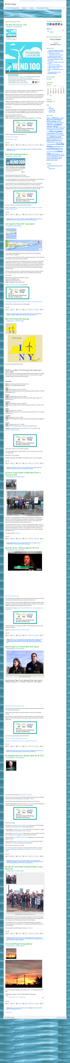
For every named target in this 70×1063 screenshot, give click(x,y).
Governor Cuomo (35, 218)
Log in (50, 107)
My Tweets (49, 79)
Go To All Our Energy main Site (12, 8)
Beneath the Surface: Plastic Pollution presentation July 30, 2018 (55, 57)
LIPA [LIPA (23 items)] (51, 131)
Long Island (14, 640)
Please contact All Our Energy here (13, 284)
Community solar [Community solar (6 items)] (61, 127)
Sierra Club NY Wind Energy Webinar (18, 944)
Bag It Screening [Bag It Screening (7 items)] (60, 118)
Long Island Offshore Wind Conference (25, 640)
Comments (52, 110)
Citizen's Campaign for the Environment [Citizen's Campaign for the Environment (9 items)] (55, 122)
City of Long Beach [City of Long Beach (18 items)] (54, 125)
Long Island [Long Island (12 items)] (50, 133)
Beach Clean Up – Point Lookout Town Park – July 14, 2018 (55, 67)
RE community (21, 218)
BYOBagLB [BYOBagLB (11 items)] (58, 119)
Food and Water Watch (28, 938)
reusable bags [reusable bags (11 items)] (53, 148)
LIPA (41, 1007)
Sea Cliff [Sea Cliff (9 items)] (54, 151)
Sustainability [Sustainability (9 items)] (54, 157)
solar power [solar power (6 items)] (61, 154)
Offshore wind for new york (20, 641)
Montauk (24, 314)
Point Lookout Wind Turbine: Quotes (46, 0)
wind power (34, 219)
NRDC (12, 641)
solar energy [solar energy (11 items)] (54, 154)
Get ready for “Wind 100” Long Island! (20, 224)
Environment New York (38, 750)
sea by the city (52, 168)
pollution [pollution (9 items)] (52, 144)
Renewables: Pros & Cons (34, 0)
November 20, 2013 (14, 757)
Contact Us (24, 8)
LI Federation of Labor (17, 833)
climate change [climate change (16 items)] (52, 127)
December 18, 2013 (14, 476)
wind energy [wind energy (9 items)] (55, 158)
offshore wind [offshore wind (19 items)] (55, 137)
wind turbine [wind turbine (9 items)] (53, 160)
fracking (35, 938)
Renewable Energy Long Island (32, 641)
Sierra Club (8, 150)
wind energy (27, 543)
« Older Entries (8, 1012)
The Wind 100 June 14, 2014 (16, 25)
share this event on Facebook (11, 137)
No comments (19, 26)
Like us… (49, 29)
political (26, 467)
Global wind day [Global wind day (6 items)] (58, 129)
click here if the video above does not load (14, 706)
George (8, 26)
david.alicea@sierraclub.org (26, 428)
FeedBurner (58, 44)
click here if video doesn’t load (11, 596)
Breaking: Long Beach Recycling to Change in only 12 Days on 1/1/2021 (55, 51)
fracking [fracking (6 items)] (53, 129)
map (14, 392)
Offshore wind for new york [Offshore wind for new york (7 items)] (53, 138)
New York (8, 751)
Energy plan (39, 467)
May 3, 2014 (12, 225)
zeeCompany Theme (61, 1017)
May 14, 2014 (13, 156)
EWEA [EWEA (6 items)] (50, 129)
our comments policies (24, 0)
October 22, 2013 (14, 945)
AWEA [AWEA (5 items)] (51, 118)
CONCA (13, 938)
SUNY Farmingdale (29, 468)
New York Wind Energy (11, 1008)
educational (13, 860)
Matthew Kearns (12, 219)
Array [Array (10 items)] (48, 118)
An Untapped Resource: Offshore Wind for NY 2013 (24, 756)
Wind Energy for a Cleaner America (23, 751)
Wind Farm (30, 862)
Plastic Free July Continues (54, 65)
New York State (17, 468)
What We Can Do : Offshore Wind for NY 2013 (22, 548)
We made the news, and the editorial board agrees (54, 73)
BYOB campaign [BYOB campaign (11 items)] (51, 121)
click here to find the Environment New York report (16, 738)
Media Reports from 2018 (54, 53)
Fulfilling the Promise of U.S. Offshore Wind (19, 629)
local (15, 149)
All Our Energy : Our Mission (59, 0)
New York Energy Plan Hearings (17, 319)
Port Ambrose (16, 939)
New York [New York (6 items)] (56, 135)
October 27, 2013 (14, 870)
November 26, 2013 (14, 549)
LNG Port (39, 938)
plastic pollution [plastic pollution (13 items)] (52, 140)
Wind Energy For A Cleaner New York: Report (22, 647)
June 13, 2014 (13, 26)
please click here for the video (25, 794)
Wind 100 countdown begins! (16, 154)
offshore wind (19, 219)
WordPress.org (52, 112)
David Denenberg (19, 938)
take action (21, 149)
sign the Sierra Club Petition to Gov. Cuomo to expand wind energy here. (21, 741)
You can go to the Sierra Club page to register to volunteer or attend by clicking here (23, 301)
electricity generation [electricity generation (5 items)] (56, 128)
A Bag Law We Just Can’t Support (56, 55)
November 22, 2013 (14, 648)
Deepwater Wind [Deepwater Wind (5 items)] (49, 128)
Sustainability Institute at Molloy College (20, 825)
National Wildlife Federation (19, 837)
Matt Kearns (39, 149)
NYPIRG (11, 543)
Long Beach (34, 149)
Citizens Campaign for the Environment (22, 841)
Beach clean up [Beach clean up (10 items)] (51, 119)
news (17, 149)
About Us (31, 8)
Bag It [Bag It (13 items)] (54, 118)
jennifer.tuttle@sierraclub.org (12, 430)
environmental (14, 313)
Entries (51, 108)
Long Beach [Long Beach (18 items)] (58, 131)
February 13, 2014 (14, 320)
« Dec (50, 95)
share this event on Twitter (11, 139)
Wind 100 (13, 150)
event (12, 149)
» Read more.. (18, 533)
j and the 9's (28, 149)
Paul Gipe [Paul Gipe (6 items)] (61, 138)
